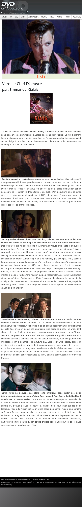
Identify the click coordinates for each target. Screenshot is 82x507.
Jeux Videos (33, 16)
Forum (67, 16)
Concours (43, 16)
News (52, 16)
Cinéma (23, 16)
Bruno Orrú (39, 482)
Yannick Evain (16, 482)
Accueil (4, 16)
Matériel (59, 16)
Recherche (76, 16)
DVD (16, 16)
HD (11, 16)
